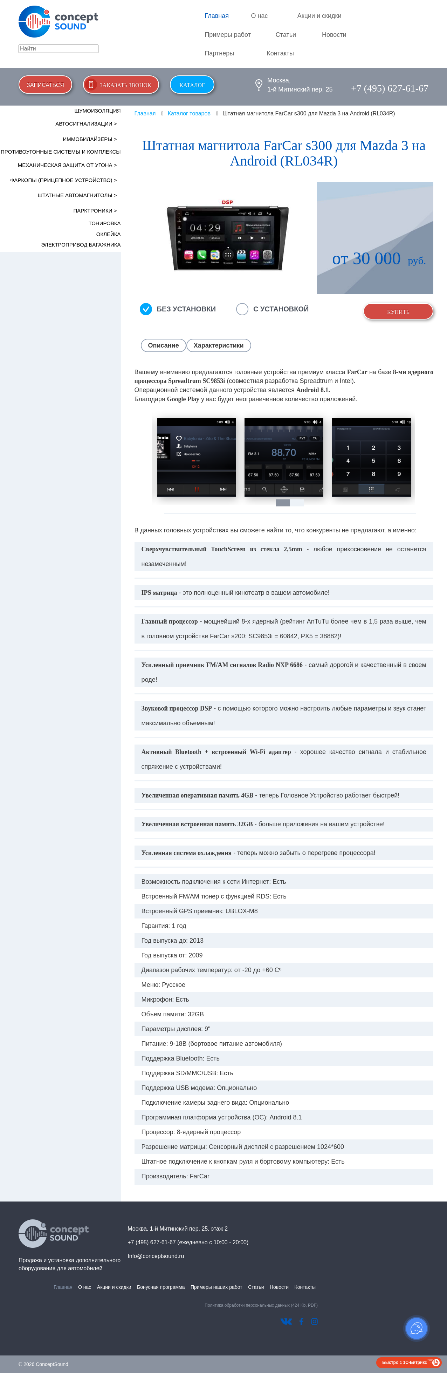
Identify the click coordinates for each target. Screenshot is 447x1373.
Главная (217, 15)
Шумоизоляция (98, 111)
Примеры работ (228, 34)
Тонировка (105, 223)
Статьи (286, 34)
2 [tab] (300, 502)
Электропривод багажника (81, 245)
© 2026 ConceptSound (43, 1364)
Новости (334, 34)
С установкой (281, 309)
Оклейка (108, 234)
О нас (259, 15)
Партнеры (219, 53)
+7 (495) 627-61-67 (389, 88)
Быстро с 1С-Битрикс (404, 1362)
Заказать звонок (125, 85)
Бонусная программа (161, 1287)
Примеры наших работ (216, 1287)
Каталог (192, 85)
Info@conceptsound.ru (156, 1256)
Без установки (186, 309)
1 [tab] (286, 502)
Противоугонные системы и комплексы (61, 152)
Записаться (45, 85)
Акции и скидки (319, 15)
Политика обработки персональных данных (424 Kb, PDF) (261, 1305)
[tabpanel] (196, 457)
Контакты (280, 53)
